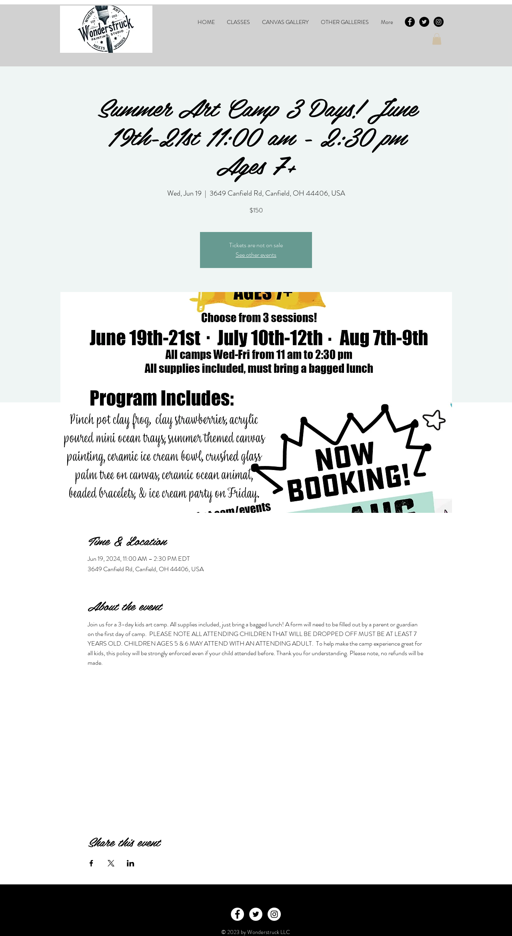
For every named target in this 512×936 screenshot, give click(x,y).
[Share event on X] (111, 863)
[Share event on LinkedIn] (130, 863)
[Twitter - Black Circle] (424, 22)
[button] (238, 22)
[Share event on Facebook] (91, 863)
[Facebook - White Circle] (237, 914)
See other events (256, 254)
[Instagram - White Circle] (274, 914)
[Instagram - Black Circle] (439, 22)
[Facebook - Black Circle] (410, 22)
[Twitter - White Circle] (255, 914)
